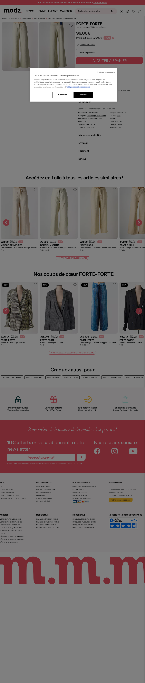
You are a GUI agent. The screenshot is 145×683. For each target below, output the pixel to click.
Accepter (83, 95)
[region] (73, 85)
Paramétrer (62, 95)
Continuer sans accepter (106, 72)
